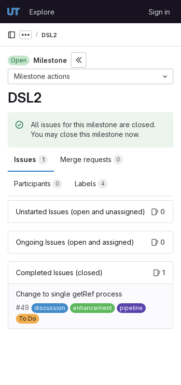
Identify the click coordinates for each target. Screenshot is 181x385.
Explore (42, 12)
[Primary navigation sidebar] (11, 35)
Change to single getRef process (69, 294)
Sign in (159, 12)
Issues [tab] (31, 159)
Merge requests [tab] (91, 159)
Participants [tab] (38, 184)
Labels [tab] (91, 184)
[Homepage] (13, 11)
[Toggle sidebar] (78, 60)
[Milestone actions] (90, 76)
